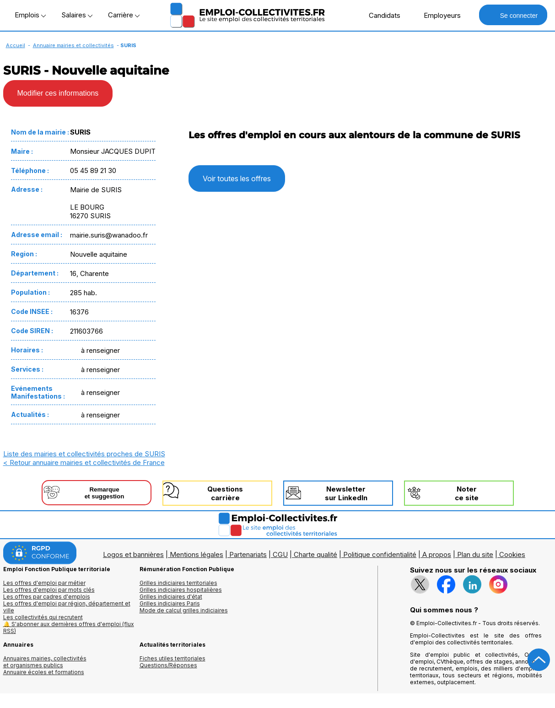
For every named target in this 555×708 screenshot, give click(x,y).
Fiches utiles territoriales (172, 658)
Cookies (512, 554)
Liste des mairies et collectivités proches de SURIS (84, 453)
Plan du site (475, 554)
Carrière (124, 15)
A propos (436, 554)
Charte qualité (315, 554)
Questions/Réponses (168, 665)
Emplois (30, 15)
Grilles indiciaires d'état (171, 596)
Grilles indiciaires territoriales (178, 582)
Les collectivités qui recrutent (43, 617)
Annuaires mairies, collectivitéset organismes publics (44, 662)
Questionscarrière (225, 493)
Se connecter (513, 15)
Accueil (15, 45)
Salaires (76, 15)
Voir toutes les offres (237, 178)
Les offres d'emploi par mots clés (49, 589)
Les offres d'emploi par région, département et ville (66, 607)
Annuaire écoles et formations (43, 672)
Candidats (379, 15)
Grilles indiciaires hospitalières (181, 589)
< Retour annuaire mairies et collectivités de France (84, 462)
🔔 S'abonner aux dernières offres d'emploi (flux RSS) (68, 627)
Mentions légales (196, 554)
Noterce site (467, 493)
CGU (280, 554)
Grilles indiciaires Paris (170, 603)
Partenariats (248, 554)
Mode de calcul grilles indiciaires (184, 610)
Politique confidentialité (379, 554)
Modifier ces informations (58, 93)
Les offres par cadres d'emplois (46, 596)
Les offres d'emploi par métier (44, 582)
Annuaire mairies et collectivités (73, 45)
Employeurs (437, 15)
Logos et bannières (133, 554)
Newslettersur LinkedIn (346, 493)
